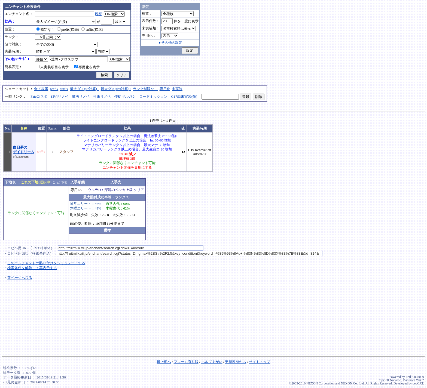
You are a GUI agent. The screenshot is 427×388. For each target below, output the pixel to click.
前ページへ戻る (19, 278)
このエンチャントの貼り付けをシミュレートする (46, 263)
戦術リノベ (59, 96)
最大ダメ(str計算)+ (84, 89)
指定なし (45, 30)
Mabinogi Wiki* (413, 380)
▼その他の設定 (170, 43)
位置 (41, 128)
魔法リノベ (81, 96)
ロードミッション (153, 96)
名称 (23, 128)
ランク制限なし (145, 89)
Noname (395, 380)
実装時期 (200, 128)
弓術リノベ (102, 96)
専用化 (165, 89)
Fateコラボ (38, 96)
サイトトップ (259, 362)
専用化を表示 (87, 67)
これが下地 (59, 182)
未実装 (177, 89)
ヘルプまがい (211, 362)
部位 (66, 128)
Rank (52, 128)
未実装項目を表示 (52, 67)
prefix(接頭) (68, 30)
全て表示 (41, 89)
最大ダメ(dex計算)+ (116, 89)
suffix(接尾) (92, 30)
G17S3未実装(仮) (184, 96)
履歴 (98, 14)
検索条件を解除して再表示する (32, 268)
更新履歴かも (235, 362)
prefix (54, 89)
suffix (64, 89)
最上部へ (164, 362)
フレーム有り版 (186, 362)
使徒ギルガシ (125, 96)
